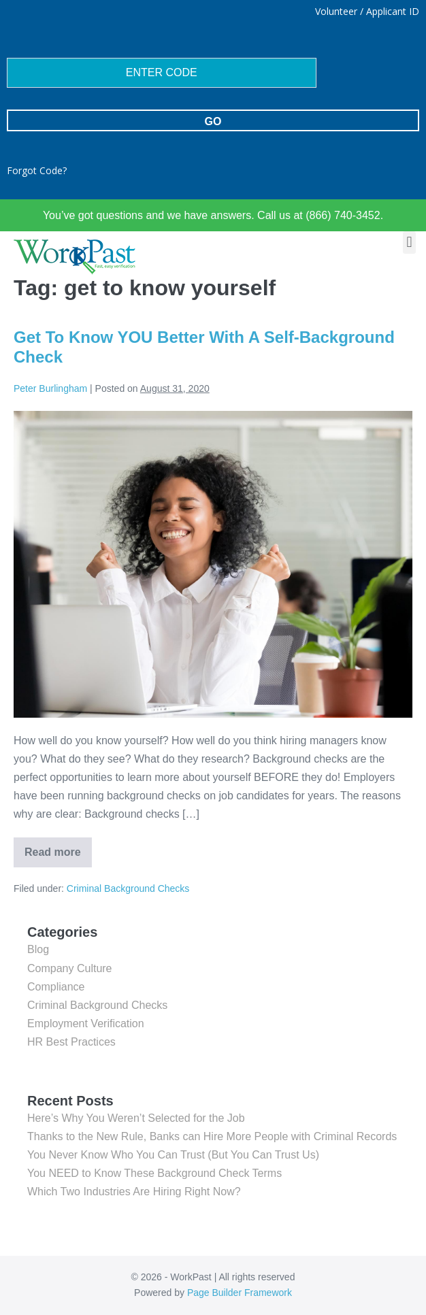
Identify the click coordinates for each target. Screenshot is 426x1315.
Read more (58, 847)
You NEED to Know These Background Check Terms (154, 1173)
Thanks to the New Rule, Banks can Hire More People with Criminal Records (212, 1136)
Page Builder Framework (239, 1292)
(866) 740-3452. (343, 215)
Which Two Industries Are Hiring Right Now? (134, 1191)
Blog (38, 949)
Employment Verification (85, 1023)
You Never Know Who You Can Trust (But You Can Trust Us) (173, 1155)
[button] (409, 242)
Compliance (55, 987)
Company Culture (69, 968)
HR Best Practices (71, 1042)
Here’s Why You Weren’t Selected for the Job (136, 1118)
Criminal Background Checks (128, 888)
